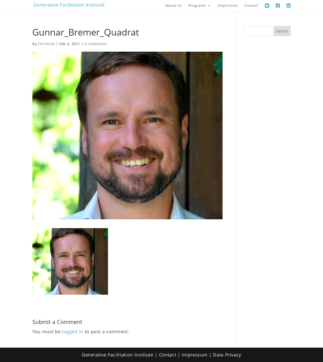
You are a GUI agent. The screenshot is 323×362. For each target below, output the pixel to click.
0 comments (96, 43)
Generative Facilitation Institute (69, 5)
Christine (46, 43)
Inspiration (228, 6)
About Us (173, 6)
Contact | (170, 355)
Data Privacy (227, 355)
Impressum (194, 355)
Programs (197, 6)
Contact (251, 6)
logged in (72, 331)
